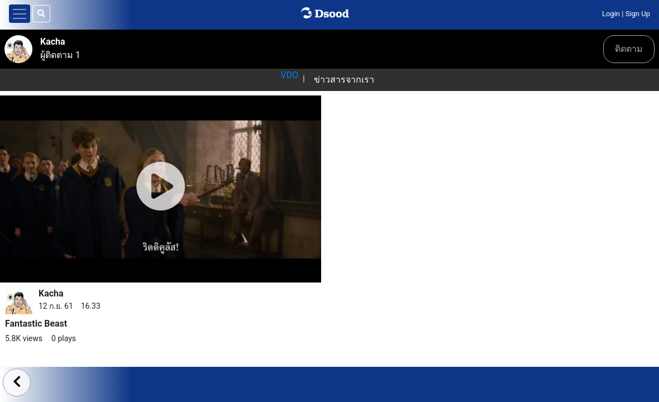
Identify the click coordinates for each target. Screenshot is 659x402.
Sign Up (637, 13)
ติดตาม (629, 49)
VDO (289, 75)
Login (611, 13)
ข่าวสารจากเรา (344, 79)
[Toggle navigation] (19, 13)
